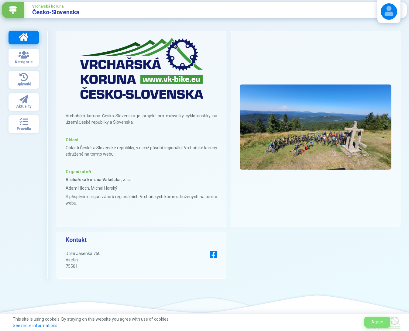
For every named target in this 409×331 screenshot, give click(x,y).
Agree (377, 321)
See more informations (35, 325)
